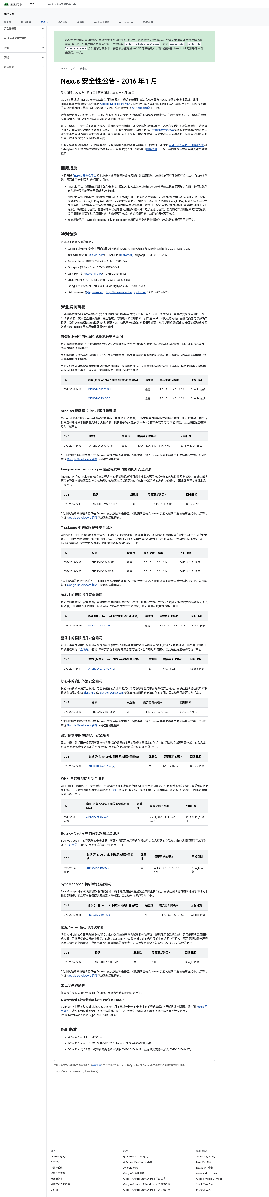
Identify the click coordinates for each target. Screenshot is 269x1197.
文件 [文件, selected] (32, 4)
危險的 (84, 649)
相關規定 (55, 1162)
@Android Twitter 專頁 (135, 1156)
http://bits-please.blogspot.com (126, 292)
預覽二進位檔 (58, 1173)
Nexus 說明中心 (204, 1167)
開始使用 (26, 22)
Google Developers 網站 (115, 104)
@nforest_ (126, 255)
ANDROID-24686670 (99, 398)
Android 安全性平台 (85, 175)
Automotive (126, 22)
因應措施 (151, 149)
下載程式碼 (57, 1167)
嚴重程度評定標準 (163, 130)
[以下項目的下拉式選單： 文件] (39, 4)
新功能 (8, 22)
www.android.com (206, 1173)
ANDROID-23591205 (99, 914)
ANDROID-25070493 (99, 389)
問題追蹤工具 (203, 1189)
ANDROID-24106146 (98, 868)
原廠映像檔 (57, 1178)
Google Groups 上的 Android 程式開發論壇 (146, 1184)
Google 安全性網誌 (133, 1173)
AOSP (64, 68)
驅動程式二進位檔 (60, 1184)
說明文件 (9, 14)
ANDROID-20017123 (99, 625)
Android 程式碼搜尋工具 (62, 4)
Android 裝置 (101, 22)
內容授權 (96, 1065)
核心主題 (63, 22)
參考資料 (148, 22)
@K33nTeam (96, 255)
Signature (89, 692)
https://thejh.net (92, 273)
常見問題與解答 (141, 108)
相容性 (81, 22)
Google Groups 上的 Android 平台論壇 (144, 1178)
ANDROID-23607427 (99, 668)
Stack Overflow (204, 1184)
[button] (20, 28)
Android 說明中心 (205, 1156)
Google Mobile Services (209, 1178)
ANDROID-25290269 (100, 766)
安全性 (83, 68)
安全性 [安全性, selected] (44, 22)
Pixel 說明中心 (203, 1162)
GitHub (54, 1189)
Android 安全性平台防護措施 (186, 145)
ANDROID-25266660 (96, 817)
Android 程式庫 (59, 1156)
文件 (73, 68)
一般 (113, 790)
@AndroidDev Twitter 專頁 (137, 1162)
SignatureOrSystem (111, 692)
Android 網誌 (130, 1167)
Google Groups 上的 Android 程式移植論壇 (146, 1189)
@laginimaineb (94, 292)
